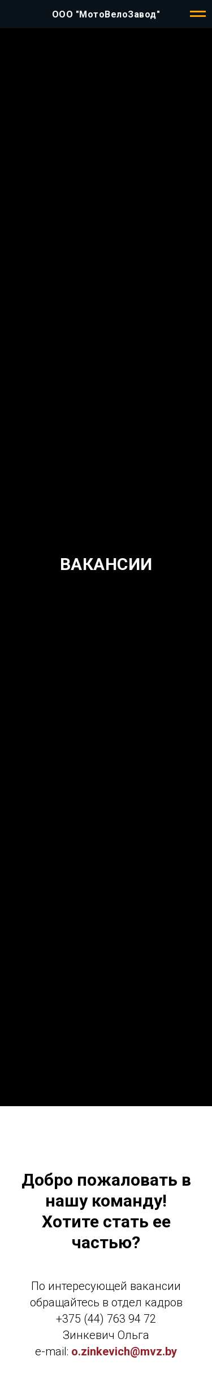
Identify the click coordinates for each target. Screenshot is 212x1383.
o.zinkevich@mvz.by (124, 1351)
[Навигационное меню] (198, 14)
